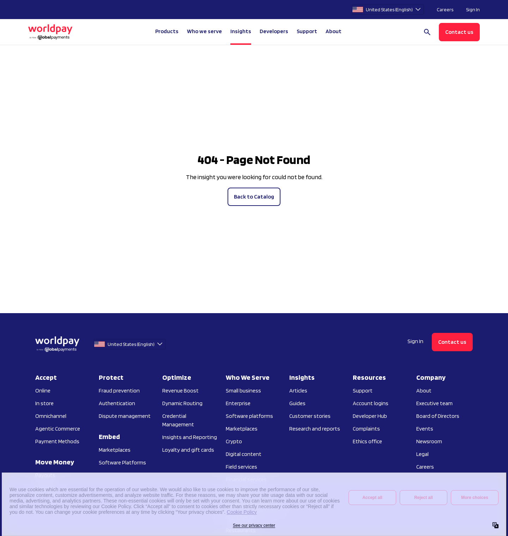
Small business (243, 390)
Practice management (252, 504)
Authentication (117, 403)
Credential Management (178, 420)
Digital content (243, 454)
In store (44, 403)
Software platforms (249, 416)
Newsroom (429, 441)
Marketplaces (115, 449)
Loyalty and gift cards (188, 449)
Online (42, 390)
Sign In (473, 9)
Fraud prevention (119, 390)
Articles (298, 390)
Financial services (246, 479)
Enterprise (238, 403)
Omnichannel (50, 416)
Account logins (370, 403)
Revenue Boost (180, 390)
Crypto (234, 441)
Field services (241, 466)
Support (307, 31)
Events (424, 428)
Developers (274, 31)
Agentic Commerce (57, 428)
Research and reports (314, 428)
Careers (445, 9)
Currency (45, 488)
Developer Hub (370, 416)
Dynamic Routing (182, 403)
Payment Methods (57, 441)
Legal (422, 454)
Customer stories (310, 416)
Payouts (45, 475)
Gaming (235, 492)
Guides (297, 403)
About (423, 390)
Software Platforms (122, 462)
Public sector (241, 517)
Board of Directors (437, 416)
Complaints (366, 428)
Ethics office (367, 441)
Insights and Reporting (189, 437)
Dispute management (125, 416)
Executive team (434, 403)
